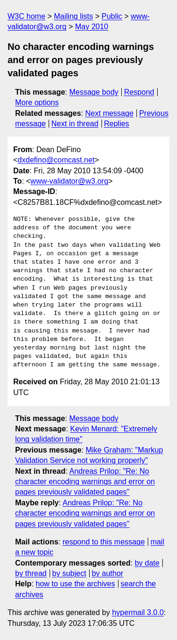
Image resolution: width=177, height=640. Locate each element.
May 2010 (91, 27)
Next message (109, 113)
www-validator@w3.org (70, 181)
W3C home (26, 16)
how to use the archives (75, 584)
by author (107, 573)
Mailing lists (73, 16)
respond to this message (103, 542)
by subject (69, 573)
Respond (139, 92)
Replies (116, 124)
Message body (93, 92)
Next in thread (75, 124)
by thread (31, 573)
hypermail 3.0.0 (137, 612)
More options (37, 102)
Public (111, 16)
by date (147, 563)
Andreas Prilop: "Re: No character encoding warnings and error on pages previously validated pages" (85, 481)
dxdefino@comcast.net (55, 160)
